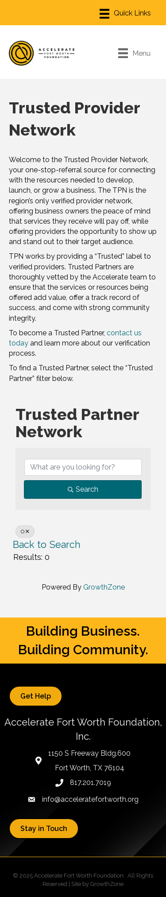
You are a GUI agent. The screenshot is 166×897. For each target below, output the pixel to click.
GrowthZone (104, 587)
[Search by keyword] (83, 467)
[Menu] (125, 13)
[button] (35, 696)
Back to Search (47, 544)
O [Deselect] (25, 531)
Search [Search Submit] (83, 489)
